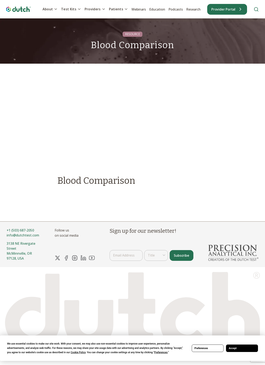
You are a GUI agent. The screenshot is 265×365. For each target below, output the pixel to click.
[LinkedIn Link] (83, 258)
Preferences (201, 348)
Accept (233, 348)
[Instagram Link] (75, 258)
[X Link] (57, 258)
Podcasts (175, 9)
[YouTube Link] (92, 258)
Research (193, 9)
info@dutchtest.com (23, 235)
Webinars (138, 9)
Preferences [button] (161, 352)
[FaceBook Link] (66, 258)
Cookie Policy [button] (78, 352)
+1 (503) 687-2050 (20, 230)
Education (157, 9)
